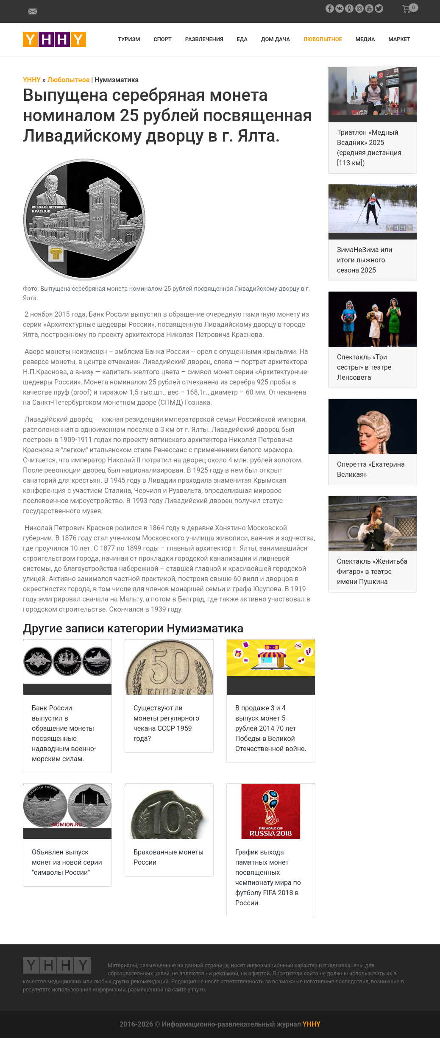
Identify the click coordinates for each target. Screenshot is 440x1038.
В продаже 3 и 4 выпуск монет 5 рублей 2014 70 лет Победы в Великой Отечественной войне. (270, 728)
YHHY (311, 1024)
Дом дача (275, 39)
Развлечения (204, 39)
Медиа (365, 39)
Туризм (129, 39)
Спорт (162, 39)
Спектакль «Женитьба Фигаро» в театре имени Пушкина (372, 571)
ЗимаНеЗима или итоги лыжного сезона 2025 (364, 260)
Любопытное (323, 39)
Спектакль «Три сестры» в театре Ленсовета (364, 367)
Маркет (399, 39)
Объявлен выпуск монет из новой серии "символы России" (67, 862)
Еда (242, 39)
